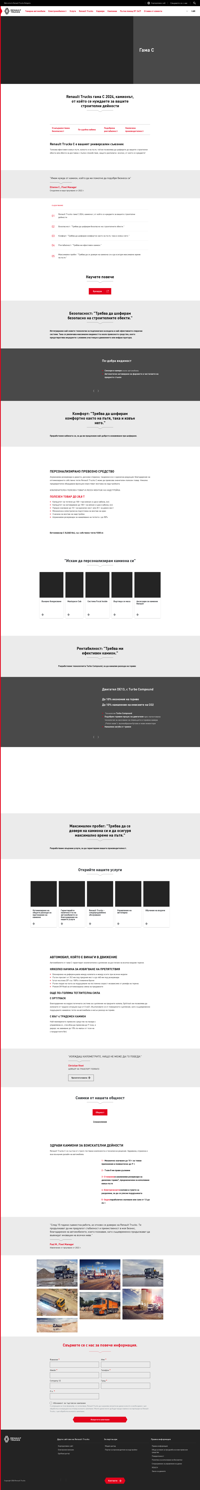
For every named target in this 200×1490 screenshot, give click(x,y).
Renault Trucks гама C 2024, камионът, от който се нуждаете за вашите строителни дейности (96, 215)
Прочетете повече (79, 1078)
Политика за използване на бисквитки (167, 1460)
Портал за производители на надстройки (121, 1449)
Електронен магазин (66, 1449)
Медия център (110, 1446)
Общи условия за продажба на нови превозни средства (170, 1450)
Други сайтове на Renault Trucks (73, 1439)
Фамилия (54, 1359)
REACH (155, 1467)
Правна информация (161, 1439)
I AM (193, 11)
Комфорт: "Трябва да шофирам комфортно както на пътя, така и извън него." (93, 235)
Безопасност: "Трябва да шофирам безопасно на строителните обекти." (91, 226)
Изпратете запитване (100, 1419)
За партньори (110, 1439)
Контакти (112, 1480)
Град (103, 1380)
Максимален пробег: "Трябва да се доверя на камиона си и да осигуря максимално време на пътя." (99, 256)
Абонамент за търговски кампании (69, 1403)
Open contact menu (179, 3)
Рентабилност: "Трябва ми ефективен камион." (80, 245)
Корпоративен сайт (158, 3)
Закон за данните (159, 1471)
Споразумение (100, 1121)
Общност (100, 1112)
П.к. (51, 1391)
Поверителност (158, 1456)
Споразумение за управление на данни (167, 1463)
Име (103, 1359)
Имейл (53, 1370)
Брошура (97, 291)
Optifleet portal (64, 1453)
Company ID (55, 1380)
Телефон (105, 1370)
